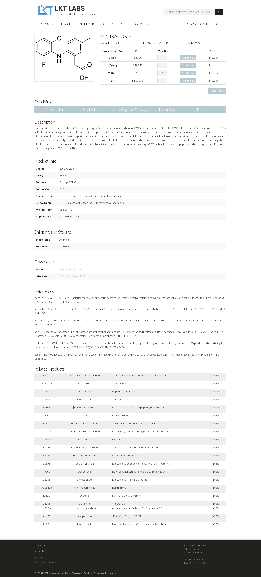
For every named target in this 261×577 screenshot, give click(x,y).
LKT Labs (70, 8)
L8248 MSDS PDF (70, 269)
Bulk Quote (217, 90)
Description (54, 109)
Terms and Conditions (45, 562)
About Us (39, 551)
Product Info (92, 109)
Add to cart (188, 57)
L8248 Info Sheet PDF (72, 276)
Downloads (168, 109)
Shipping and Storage (130, 109)
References (206, 109)
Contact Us (40, 545)
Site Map (38, 556)
